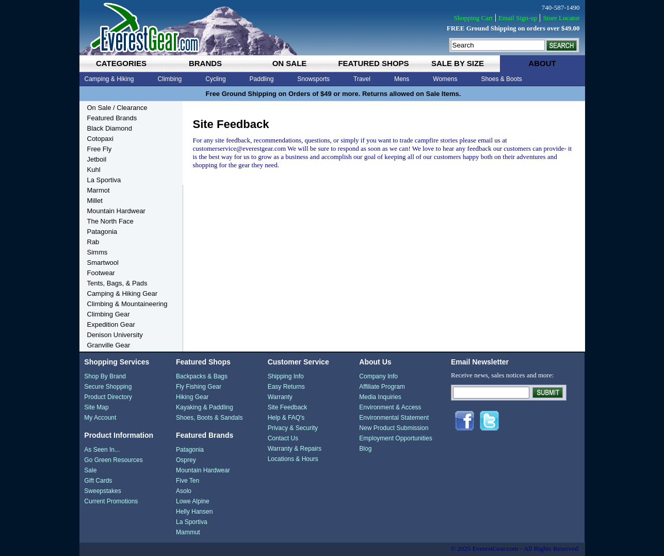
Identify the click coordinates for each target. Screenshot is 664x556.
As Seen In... (102, 449)
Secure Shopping (108, 386)
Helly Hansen (194, 511)
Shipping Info (286, 376)
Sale (90, 470)
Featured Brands (112, 118)
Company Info (378, 376)
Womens (445, 79)
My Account (100, 417)
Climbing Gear (108, 314)
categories (121, 63)
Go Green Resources (113, 460)
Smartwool (103, 262)
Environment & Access (390, 407)
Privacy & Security (293, 428)
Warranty (280, 397)
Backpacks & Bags (202, 376)
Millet (95, 200)
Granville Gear (109, 345)
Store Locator (561, 18)
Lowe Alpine (192, 501)
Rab (93, 242)
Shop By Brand (105, 376)
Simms (97, 252)
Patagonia (102, 231)
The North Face (110, 221)
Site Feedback (287, 407)
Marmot (98, 190)
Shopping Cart (473, 18)
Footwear (101, 273)
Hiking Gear (192, 397)
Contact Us (283, 438)
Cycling (215, 79)
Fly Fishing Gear (198, 386)
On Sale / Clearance (117, 108)
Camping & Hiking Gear (122, 293)
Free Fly (99, 149)
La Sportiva (104, 180)
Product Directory (108, 397)
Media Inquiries (380, 397)
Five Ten (187, 480)
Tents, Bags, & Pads (117, 283)
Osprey (186, 460)
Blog (365, 448)
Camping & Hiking (109, 79)
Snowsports (313, 79)
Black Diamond (109, 128)
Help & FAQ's (286, 417)
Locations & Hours (293, 459)
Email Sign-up (517, 18)
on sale (289, 63)
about (542, 63)
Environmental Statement (394, 417)
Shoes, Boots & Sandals (209, 417)
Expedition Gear (111, 324)
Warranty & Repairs (294, 448)
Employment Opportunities (395, 438)
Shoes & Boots (501, 79)
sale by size (457, 63)
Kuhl (94, 169)
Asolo (183, 491)
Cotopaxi (100, 138)
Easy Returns (286, 386)
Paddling (262, 79)
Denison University (115, 335)
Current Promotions (111, 501)
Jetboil (97, 159)
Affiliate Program (381, 386)
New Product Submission (393, 428)
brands (205, 63)
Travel (361, 79)
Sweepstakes (102, 491)
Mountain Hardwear (116, 211)
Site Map (96, 407)
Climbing (170, 79)
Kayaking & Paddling (204, 407)
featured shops (373, 63)
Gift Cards (98, 480)
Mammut (188, 532)
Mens (401, 79)
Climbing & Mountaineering (127, 304)
